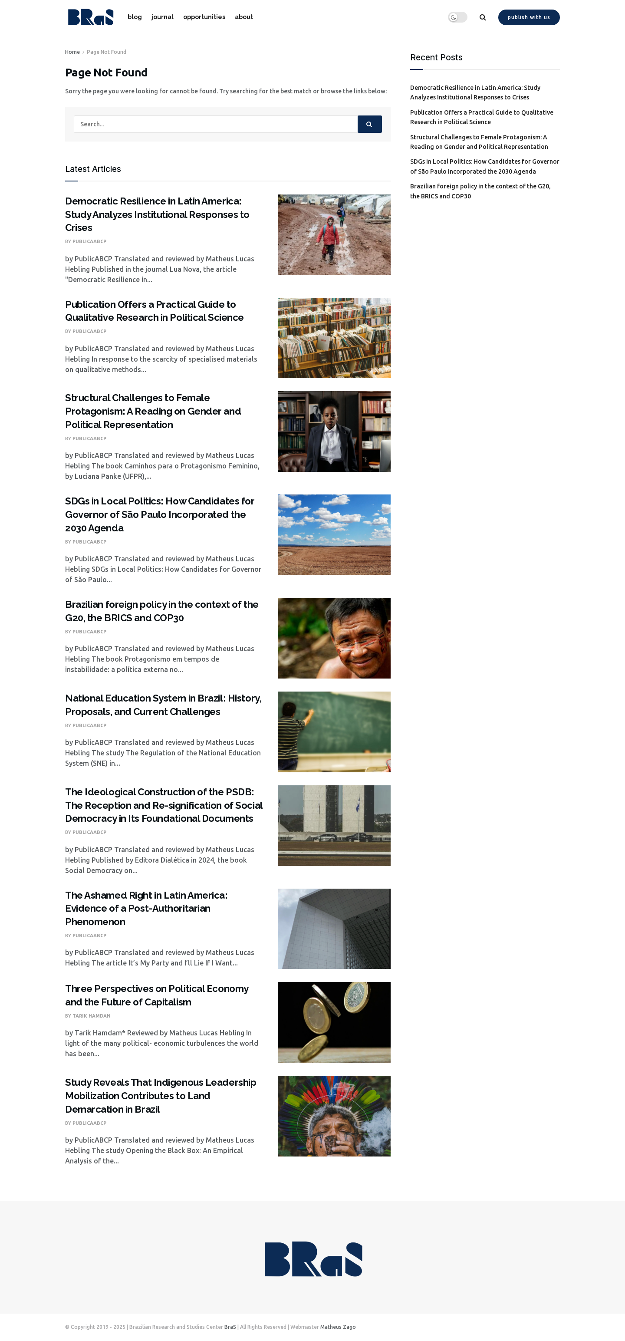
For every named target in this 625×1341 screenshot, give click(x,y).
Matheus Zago (338, 1327)
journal (162, 16)
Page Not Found (106, 52)
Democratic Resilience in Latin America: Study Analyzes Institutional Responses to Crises (157, 214)
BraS (230, 1327)
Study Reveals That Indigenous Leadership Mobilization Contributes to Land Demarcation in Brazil (160, 1096)
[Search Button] (370, 124)
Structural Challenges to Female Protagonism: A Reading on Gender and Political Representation (153, 411)
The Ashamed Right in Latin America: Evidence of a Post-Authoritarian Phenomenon (146, 909)
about (244, 16)
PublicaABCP (89, 241)
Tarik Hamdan (91, 1015)
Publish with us (529, 17)
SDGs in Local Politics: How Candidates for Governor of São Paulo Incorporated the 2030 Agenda (160, 514)
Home (72, 52)
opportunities (204, 16)
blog (135, 16)
